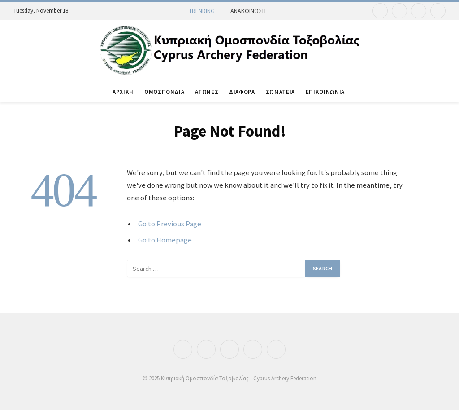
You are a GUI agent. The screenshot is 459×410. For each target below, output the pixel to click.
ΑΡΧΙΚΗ (123, 91)
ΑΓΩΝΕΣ (206, 91)
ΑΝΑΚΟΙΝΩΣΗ (248, 11)
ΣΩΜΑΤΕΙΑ (280, 91)
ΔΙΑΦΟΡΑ (242, 91)
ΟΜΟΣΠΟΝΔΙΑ (164, 91)
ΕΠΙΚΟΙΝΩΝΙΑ (325, 91)
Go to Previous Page (169, 224)
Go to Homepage (165, 240)
